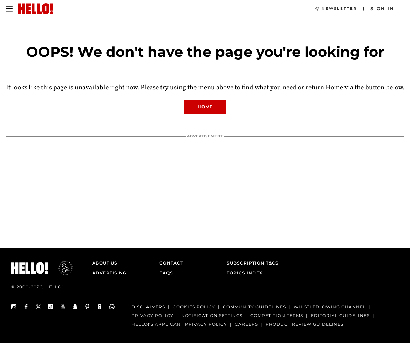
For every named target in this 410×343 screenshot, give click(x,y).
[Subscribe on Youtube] (63, 306)
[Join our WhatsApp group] (112, 306)
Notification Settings (211, 315)
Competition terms (276, 315)
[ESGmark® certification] (61, 268)
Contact (171, 263)
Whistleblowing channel (330, 306)
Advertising (109, 272)
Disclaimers (148, 306)
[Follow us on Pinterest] (87, 306)
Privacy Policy (152, 315)
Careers (246, 324)
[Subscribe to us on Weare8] (99, 306)
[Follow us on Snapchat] (75, 306)
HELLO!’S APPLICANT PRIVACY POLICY (179, 324)
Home (205, 106)
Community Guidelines (254, 306)
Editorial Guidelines (340, 315)
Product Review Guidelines (304, 324)
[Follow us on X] (38, 306)
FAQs (166, 272)
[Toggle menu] (9, 9)
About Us (104, 263)
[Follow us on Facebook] (26, 306)
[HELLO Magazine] (35, 8)
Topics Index (244, 272)
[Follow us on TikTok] (50, 306)
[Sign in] (382, 8)
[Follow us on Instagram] (13, 306)
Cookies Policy (194, 306)
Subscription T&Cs (250, 263)
